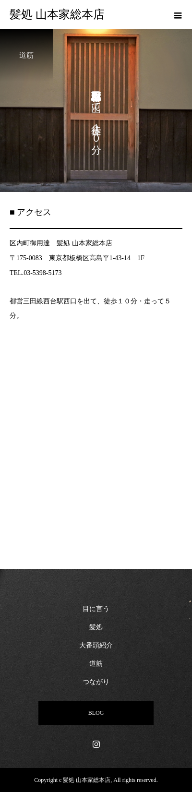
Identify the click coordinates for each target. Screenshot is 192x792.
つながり (96, 681)
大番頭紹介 (96, 645)
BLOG (96, 712)
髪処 (96, 627)
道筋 (96, 663)
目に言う (96, 608)
